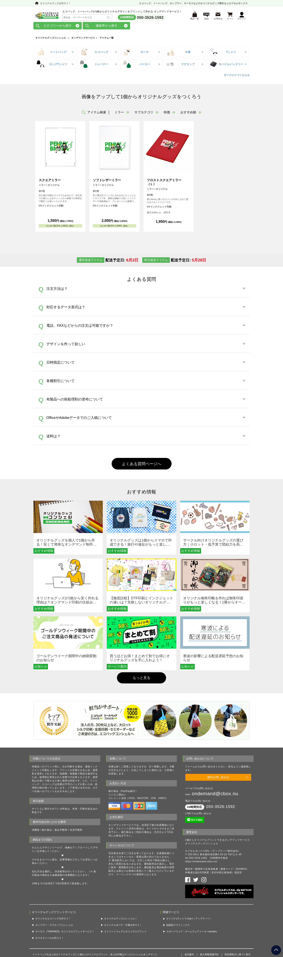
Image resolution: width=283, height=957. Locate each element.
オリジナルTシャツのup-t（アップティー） (189, 919)
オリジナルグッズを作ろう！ (55, 3)
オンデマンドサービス (83, 39)
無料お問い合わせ (218, 778)
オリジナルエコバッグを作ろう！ (53, 919)
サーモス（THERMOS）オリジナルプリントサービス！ (64, 932)
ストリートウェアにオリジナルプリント (125, 932)
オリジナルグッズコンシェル (50, 39)
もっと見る (141, 679)
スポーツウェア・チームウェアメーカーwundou (191, 932)
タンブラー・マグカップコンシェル (54, 926)
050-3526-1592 (150, 18)
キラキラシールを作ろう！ (49, 939)
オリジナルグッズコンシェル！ (120, 919)
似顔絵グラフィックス (178, 926)
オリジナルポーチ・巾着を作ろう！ (123, 926)
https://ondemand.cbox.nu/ (201, 862)
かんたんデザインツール (46, 848)
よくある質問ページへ (141, 465)
